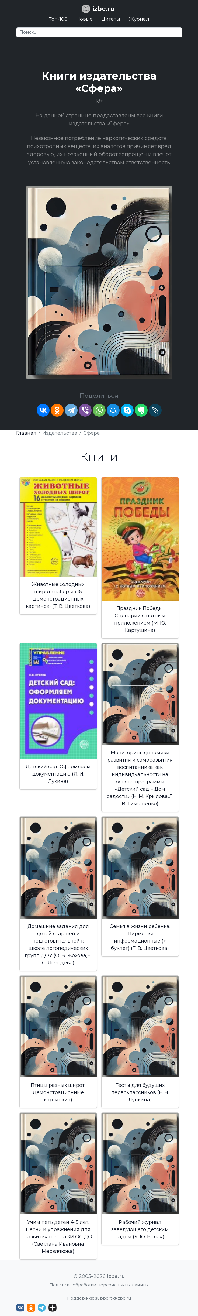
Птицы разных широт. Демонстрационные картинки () (58, 1092)
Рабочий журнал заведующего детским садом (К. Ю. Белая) (140, 1229)
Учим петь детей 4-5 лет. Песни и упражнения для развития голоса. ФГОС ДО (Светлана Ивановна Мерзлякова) (58, 1236)
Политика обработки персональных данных (99, 1284)
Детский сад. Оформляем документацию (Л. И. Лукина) (58, 774)
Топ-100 (58, 19)
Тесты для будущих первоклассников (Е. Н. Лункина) (140, 1092)
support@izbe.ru (113, 1298)
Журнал (139, 19)
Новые (84, 19)
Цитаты (110, 19)
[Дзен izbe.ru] (52, 1308)
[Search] (99, 32)
